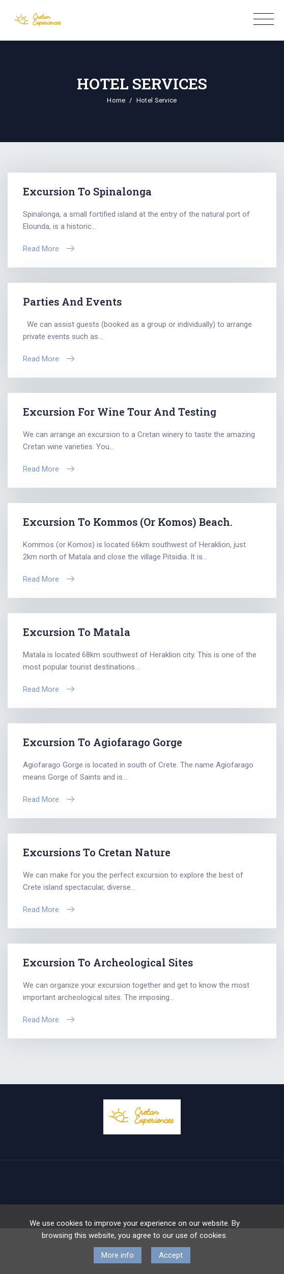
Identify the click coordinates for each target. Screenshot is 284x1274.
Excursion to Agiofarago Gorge (102, 742)
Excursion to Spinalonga (87, 191)
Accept (171, 1255)
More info (117, 1255)
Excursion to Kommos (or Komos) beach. (128, 521)
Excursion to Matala (76, 632)
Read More (41, 248)
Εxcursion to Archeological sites (108, 962)
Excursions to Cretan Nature (97, 852)
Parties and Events (72, 301)
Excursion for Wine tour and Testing (119, 411)
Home (116, 100)
